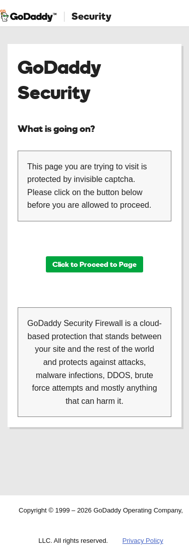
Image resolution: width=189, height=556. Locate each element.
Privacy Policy (142, 540)
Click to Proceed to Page (94, 264)
